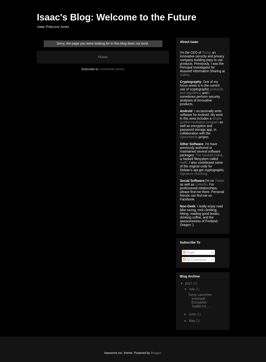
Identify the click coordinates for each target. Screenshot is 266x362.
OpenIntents (189, 137)
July (192, 289)
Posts (189, 252)
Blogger (156, 353)
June (193, 314)
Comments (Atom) (112, 69)
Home (103, 57)
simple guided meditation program (201, 120)
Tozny (206, 52)
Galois (184, 75)
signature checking (193, 174)
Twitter (219, 181)
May (192, 321)
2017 (189, 283)
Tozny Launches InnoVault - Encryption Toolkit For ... (199, 300)
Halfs (183, 162)
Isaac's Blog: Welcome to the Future (117, 17)
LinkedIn (201, 184)
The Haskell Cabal (209, 155)
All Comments (195, 259)
